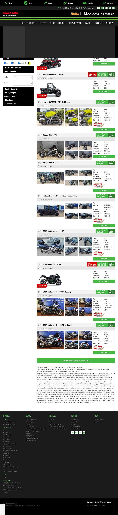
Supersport (6, 432)
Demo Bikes (30, 424)
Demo (14, 63)
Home (22, 23)
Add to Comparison (46, 50)
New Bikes (31, 23)
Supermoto (6, 455)
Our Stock (43, 23)
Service (61, 23)
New (6, 63)
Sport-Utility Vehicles (10, 485)
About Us (99, 23)
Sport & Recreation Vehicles (12, 488)
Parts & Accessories (75, 23)
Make (6, 77)
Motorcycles (7, 428)
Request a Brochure (33, 438)
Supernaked (7, 437)
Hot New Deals (31, 420)
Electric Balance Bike (10, 471)
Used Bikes (30, 427)
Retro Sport (6, 439)
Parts (50, 422)
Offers (52, 23)
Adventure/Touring (9, 444)
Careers (74, 424)
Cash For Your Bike (32, 431)
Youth (5, 477)
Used (21, 63)
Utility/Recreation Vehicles (12, 483)
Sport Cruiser (7, 448)
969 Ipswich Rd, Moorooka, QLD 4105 (70, 8)
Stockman (6, 453)
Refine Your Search (12, 40)
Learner (5, 420)
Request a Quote (32, 440)
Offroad (5, 460)
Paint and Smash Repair (56, 427)
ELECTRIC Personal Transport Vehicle (13, 491)
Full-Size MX (7, 465)
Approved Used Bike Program (36, 429)
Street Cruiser (7, 446)
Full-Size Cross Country (10, 467)
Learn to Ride (75, 427)
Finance (88, 23)
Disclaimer (98, 422)
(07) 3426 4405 (89, 8)
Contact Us (75, 420)
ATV (4, 475)
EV (3, 469)
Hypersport (6, 435)
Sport (4, 430)
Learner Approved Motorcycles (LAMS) (9, 423)
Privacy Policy (99, 420)
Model (6, 83)
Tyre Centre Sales (55, 424)
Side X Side (7, 481)
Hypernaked (7, 441)
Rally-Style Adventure (10, 451)
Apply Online (30, 436)
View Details (104, 64)
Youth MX (6, 462)
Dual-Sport (6, 458)
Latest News (109, 23)
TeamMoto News (77, 429)
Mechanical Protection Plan (58, 429)
